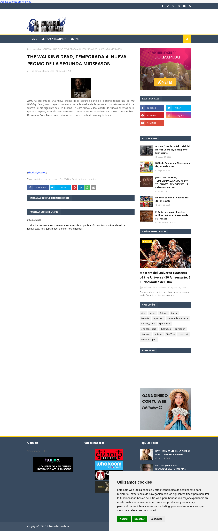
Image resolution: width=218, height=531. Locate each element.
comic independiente (177, 318)
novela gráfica (148, 323)
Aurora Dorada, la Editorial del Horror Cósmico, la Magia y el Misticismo (172, 149)
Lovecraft (183, 334)
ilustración (166, 328)
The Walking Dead (68, 179)
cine (143, 313)
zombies (38, 49)
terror (55, 179)
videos (82, 179)
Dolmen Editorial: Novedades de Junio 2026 (172, 199)
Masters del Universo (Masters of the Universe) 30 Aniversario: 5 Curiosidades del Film (165, 277)
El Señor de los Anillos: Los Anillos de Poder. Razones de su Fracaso (171, 215)
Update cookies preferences (15, 1)
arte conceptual (149, 328)
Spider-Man (164, 323)
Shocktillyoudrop (37, 172)
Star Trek (170, 334)
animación (180, 328)
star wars (145, 334)
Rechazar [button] (140, 519)
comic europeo (148, 339)
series (47, 179)
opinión (158, 334)
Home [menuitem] (33, 38)
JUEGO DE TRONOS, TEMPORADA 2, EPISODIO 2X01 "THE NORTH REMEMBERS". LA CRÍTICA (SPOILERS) (172, 182)
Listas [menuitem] (75, 38)
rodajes (38, 179)
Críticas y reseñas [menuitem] (53, 38)
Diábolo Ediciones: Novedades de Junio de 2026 (172, 165)
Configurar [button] (156, 519)
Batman (163, 313)
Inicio (29, 49)
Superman (158, 318)
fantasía (145, 318)
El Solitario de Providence (42, 71)
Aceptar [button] (124, 519)
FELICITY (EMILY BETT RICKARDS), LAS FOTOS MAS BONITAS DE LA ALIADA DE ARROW (170, 470)
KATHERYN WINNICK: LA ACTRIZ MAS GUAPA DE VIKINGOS (172, 452)
